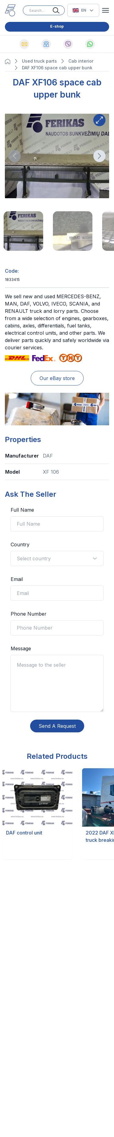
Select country (57, 558)
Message (21, 648)
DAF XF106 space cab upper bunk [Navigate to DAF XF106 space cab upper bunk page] (57, 67)
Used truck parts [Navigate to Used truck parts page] (39, 61)
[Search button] (59, 10)
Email (17, 579)
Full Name (22, 510)
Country (20, 544)
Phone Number (29, 614)
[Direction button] (15, 156)
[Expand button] (99, 120)
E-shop (57, 26)
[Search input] (44, 10)
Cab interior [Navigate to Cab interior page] (80, 61)
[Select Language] (83, 10)
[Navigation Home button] (9, 61)
